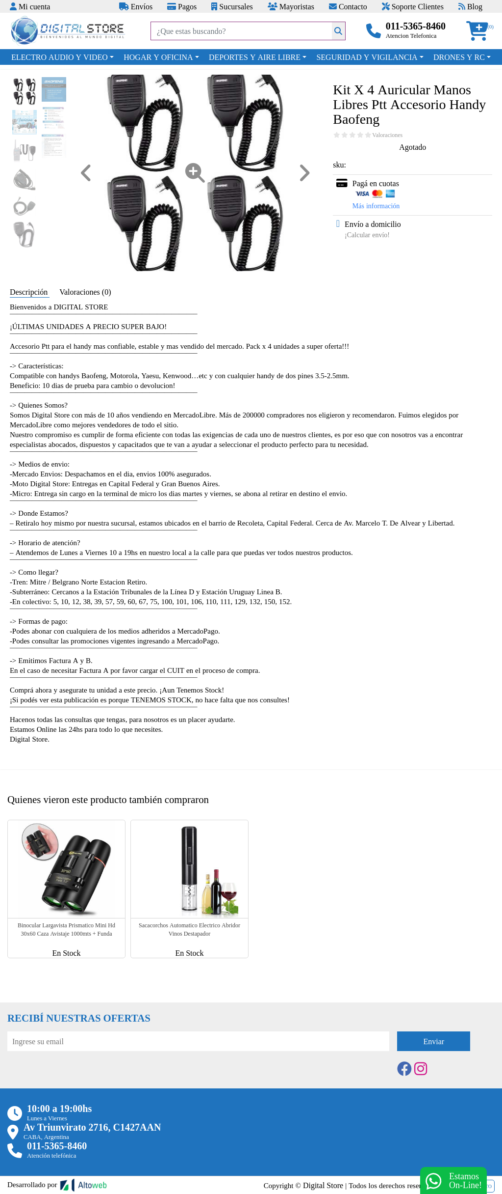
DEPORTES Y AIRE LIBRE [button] (255, 57)
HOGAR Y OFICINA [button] (158, 57)
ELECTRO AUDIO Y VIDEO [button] (59, 57)
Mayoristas (291, 6)
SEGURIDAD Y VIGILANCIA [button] (366, 57)
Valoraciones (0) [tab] (85, 291)
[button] (480, 31)
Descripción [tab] (30, 291)
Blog (470, 6)
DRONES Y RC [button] (459, 57)
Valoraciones (387, 135)
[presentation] (81, 1078)
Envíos (135, 6)
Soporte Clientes (413, 6)
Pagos (182, 6)
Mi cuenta (30, 6)
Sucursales (231, 6)
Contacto (348, 6)
